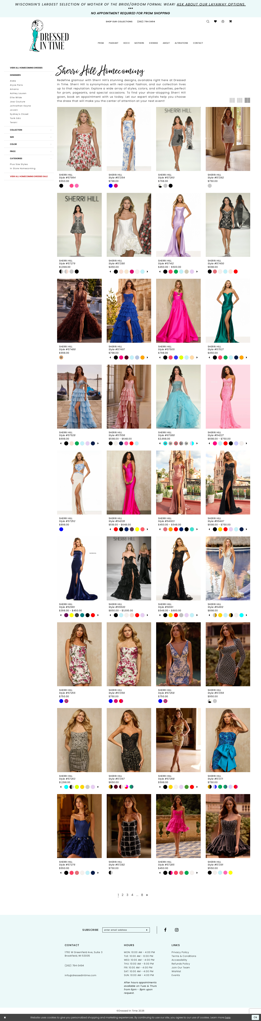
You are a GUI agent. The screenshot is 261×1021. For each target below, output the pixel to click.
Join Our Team (181, 967)
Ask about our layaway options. (211, 4)
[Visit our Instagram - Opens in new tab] (177, 930)
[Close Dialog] (5, 1017)
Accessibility (179, 960)
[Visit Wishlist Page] (215, 21)
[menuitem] (119, 21)
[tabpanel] (116, 271)
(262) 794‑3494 (74, 965)
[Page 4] (132, 895)
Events (176, 975)
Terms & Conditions (184, 956)
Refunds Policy (181, 963)
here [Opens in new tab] (227, 1017)
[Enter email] (126, 929)
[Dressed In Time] (49, 35)
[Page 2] (123, 895)
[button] (223, 21)
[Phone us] (146, 21)
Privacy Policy (180, 952)
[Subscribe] (147, 929)
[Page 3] (128, 895)
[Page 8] (142, 895)
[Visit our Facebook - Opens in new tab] (165, 930)
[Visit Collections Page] (119, 21)
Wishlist (176, 971)
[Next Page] (147, 895)
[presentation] (79, 139)
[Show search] (208, 21)
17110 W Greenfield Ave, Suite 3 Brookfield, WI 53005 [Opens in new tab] (83, 954)
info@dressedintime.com (80, 975)
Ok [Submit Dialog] (256, 1017)
